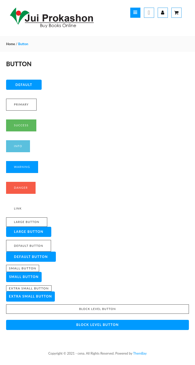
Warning (22, 166)
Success (21, 125)
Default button (28, 245)
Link (18, 208)
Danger (21, 187)
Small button (22, 268)
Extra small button (29, 288)
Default (23, 85)
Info (18, 146)
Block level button (97, 308)
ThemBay (140, 353)
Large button (26, 221)
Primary (21, 104)
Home (10, 44)
